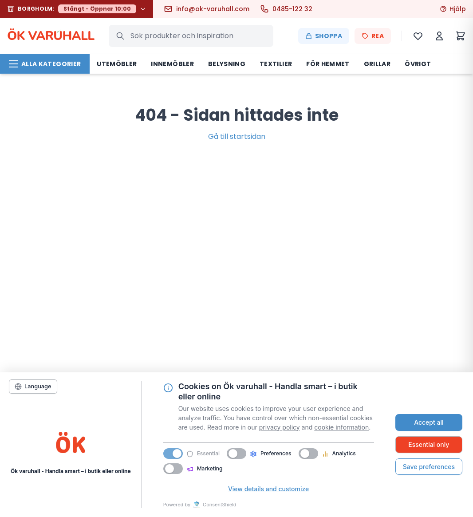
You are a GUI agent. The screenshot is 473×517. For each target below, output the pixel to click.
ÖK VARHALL (51, 36)
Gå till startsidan (236, 136)
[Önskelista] (418, 36)
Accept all (428, 422)
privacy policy (279, 427)
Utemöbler (117, 63)
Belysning (226, 63)
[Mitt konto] (439, 36)
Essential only (428, 444)
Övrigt (418, 63)
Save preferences (429, 466)
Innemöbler (172, 63)
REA (373, 36)
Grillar (377, 63)
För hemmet (328, 63)
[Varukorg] (460, 36)
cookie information (341, 427)
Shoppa (323, 36)
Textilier (276, 63)
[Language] (33, 386)
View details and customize (268, 489)
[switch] (236, 453)
